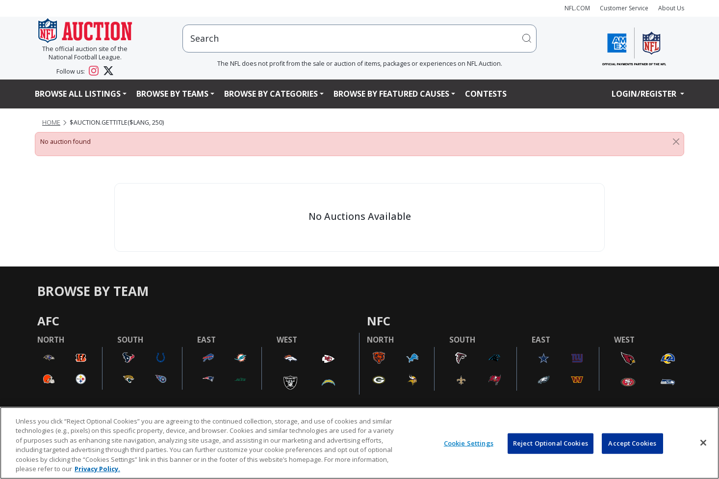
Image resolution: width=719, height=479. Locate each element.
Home (51, 122)
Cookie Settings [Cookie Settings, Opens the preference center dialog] (468, 443)
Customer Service (624, 8)
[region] (359, 443)
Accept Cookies (632, 443)
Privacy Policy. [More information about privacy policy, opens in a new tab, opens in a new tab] (97, 468)
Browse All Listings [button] (78, 93)
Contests (486, 93)
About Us (671, 8)
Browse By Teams (172, 93)
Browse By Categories (271, 93)
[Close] (676, 142)
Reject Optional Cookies (550, 443)
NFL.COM (577, 8)
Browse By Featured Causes (391, 93)
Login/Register (645, 93)
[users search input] (359, 39)
